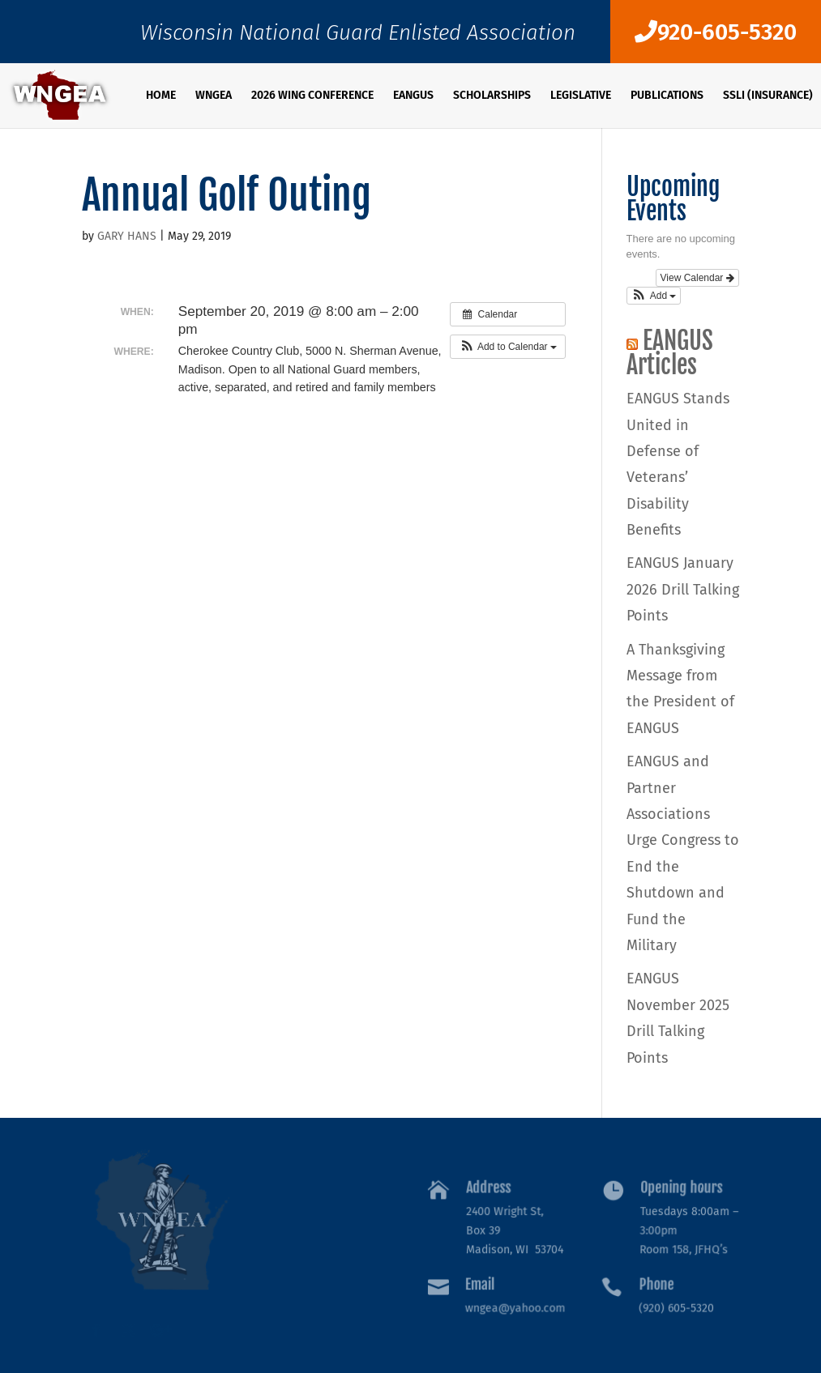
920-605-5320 (716, 32)
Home (161, 96)
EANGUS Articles (669, 353)
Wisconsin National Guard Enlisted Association (357, 36)
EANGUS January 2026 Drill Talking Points (682, 589)
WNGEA (213, 96)
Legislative (580, 96)
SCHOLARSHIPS (492, 96)
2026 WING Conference (312, 96)
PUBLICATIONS (667, 96)
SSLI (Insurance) (768, 96)
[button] (508, 346)
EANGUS (413, 96)
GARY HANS (126, 236)
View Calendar (697, 278)
